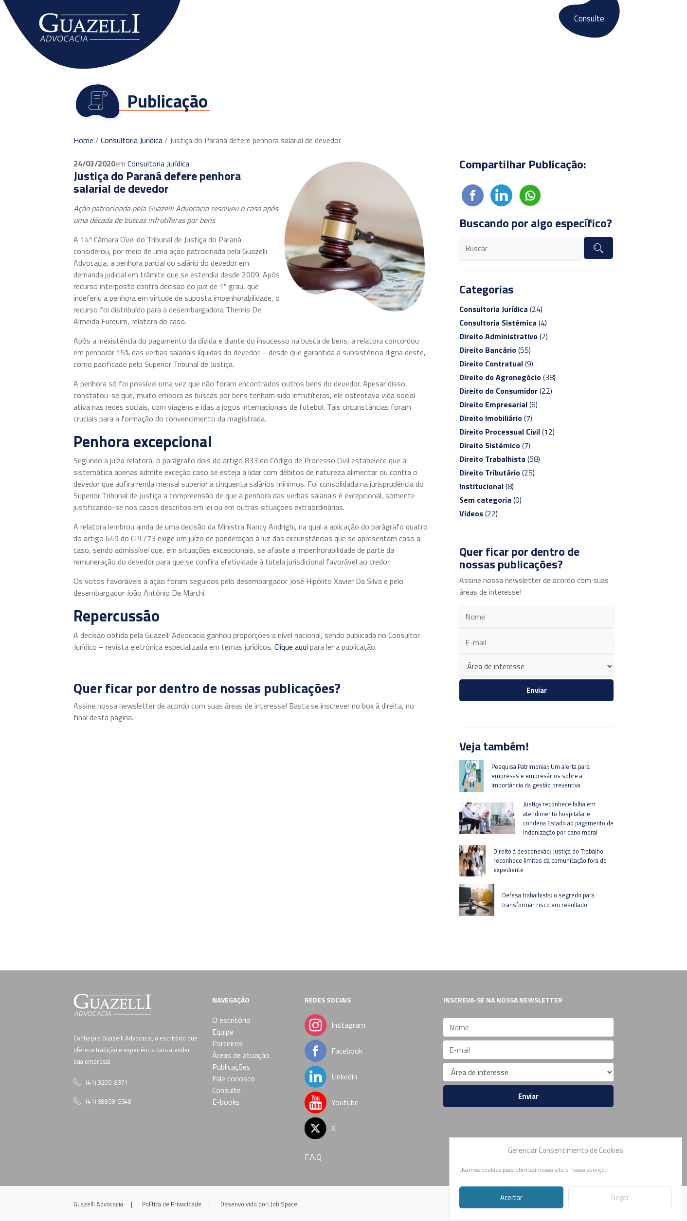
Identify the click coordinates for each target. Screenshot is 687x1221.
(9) (496, 363)
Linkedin (332, 1076)
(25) (497, 472)
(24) (500, 309)
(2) (503, 336)
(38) (507, 377)
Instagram (348, 1025)
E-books (529, 23)
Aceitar (511, 1197)
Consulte (589, 18)
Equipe (247, 23)
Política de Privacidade (171, 1204)
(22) (505, 391)
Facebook (332, 1051)
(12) (507, 431)
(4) (503, 322)
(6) (498, 404)
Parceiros (290, 23)
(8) (486, 486)
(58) (499, 459)
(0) (490, 500)
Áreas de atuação (352, 23)
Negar (620, 1197)
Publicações (418, 23)
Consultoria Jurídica (132, 140)
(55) (495, 350)
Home (83, 140)
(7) (495, 418)
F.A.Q (313, 1157)
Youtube (345, 1102)
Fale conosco (477, 23)
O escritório (200, 23)
